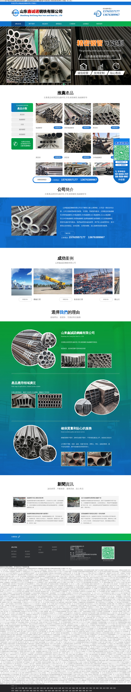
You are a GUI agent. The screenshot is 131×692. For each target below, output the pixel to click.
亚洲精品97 (10, 593)
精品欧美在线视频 (46, 662)
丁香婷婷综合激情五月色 (74, 577)
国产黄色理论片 (69, 613)
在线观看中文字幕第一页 (108, 674)
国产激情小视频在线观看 (81, 648)
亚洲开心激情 (72, 654)
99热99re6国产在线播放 (55, 643)
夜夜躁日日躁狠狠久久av (97, 616)
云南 (34, 688)
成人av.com (39, 628)
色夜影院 (69, 620)
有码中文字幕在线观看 (34, 676)
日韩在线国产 (19, 636)
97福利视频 (15, 648)
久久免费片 (35, 646)
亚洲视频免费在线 (46, 607)
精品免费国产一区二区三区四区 (57, 593)
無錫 (73, 688)
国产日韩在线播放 (20, 622)
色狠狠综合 (68, 682)
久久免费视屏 (80, 610)
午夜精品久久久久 (78, 617)
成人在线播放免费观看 (79, 587)
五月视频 (103, 597)
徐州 (70, 688)
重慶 (23, 688)
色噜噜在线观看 (112, 617)
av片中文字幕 (112, 610)
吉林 (66, 690)
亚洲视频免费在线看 (96, 610)
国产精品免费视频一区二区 (114, 581)
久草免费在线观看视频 (60, 611)
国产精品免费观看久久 (30, 584)
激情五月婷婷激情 (94, 577)
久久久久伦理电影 (71, 596)
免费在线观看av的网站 (34, 627)
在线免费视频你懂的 (30, 597)
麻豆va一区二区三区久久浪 (74, 651)
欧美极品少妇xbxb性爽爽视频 (60, 594)
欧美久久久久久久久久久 (115, 663)
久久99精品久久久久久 (8, 665)
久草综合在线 (75, 593)
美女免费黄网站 (80, 654)
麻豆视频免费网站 (65, 633)
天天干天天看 (100, 594)
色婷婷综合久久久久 (113, 570)
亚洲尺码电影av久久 (35, 599)
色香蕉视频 (107, 656)
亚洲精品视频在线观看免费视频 (85, 571)
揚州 (48, 688)
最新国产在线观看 (19, 657)
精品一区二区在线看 (52, 599)
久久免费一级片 (101, 642)
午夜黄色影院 (49, 597)
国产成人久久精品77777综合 (58, 648)
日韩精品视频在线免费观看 (115, 660)
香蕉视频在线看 (52, 650)
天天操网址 (69, 593)
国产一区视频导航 (28, 654)
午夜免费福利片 (62, 596)
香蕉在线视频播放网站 (122, 576)
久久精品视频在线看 (41, 597)
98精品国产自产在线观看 (64, 599)
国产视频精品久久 (90, 607)
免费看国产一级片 (19, 627)
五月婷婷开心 (26, 604)
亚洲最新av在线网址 (23, 570)
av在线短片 (124, 654)
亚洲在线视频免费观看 (122, 669)
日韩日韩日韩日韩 (38, 654)
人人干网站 (88, 573)
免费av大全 (14, 576)
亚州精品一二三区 (46, 673)
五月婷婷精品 (89, 591)
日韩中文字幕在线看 (35, 591)
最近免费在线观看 (77, 663)
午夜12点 (87, 625)
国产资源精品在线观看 (53, 584)
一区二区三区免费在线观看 (64, 622)
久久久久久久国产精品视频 (121, 593)
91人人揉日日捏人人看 (114, 613)
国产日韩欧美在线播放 (71, 650)
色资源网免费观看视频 (54, 674)
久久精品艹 (126, 666)
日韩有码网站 (13, 610)
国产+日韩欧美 (56, 633)
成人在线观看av (42, 659)
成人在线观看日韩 (25, 573)
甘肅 (41, 688)
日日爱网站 (93, 625)
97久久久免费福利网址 (116, 619)
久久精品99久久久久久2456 (28, 602)
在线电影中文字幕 (25, 611)
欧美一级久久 (6, 654)
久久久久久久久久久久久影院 (112, 662)
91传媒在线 (45, 628)
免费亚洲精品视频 (116, 627)
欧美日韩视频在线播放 (95, 665)
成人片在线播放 (56, 591)
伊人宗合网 (97, 630)
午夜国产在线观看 (82, 605)
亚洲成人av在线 (28, 663)
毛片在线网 (75, 614)
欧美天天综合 (103, 614)
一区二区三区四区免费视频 (77, 630)
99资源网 (47, 640)
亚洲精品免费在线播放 (63, 590)
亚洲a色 (98, 607)
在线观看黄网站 (71, 597)
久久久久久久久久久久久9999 (87, 666)
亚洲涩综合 (55, 653)
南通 (59, 688)
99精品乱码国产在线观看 (71, 602)
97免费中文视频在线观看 (78, 627)
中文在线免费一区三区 (92, 628)
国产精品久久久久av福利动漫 (37, 625)
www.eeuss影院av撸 (110, 577)
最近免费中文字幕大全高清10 (9, 650)
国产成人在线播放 (116, 594)
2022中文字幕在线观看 (17, 662)
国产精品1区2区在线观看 (28, 682)
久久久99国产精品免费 (57, 659)
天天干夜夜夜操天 (115, 656)
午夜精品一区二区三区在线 (16, 587)
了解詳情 (67, 233)
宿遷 (77, 688)
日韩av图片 (95, 639)
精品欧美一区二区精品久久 (107, 630)
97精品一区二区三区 (56, 662)
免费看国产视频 (6, 584)
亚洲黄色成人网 (37, 639)
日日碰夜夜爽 (56, 623)
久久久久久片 (77, 623)
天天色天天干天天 (101, 659)
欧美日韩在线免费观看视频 (76, 570)
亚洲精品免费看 (13, 651)
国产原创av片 (67, 630)
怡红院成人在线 (105, 665)
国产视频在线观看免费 (125, 677)
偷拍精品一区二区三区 (85, 616)
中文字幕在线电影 (14, 674)
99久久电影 (98, 637)
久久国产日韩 (7, 683)
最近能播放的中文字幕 (26, 646)
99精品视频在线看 (102, 677)
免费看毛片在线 (6, 602)
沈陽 (56, 690)
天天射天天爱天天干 (34, 674)
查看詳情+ (58, 127)
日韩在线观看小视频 (98, 669)
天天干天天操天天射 (66, 634)
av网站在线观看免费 (70, 669)
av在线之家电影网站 (58, 608)
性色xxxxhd (97, 571)
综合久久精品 (74, 657)
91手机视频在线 (71, 662)
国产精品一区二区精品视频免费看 (12, 611)
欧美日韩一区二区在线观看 (122, 631)
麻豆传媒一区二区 (13, 677)
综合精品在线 (77, 613)
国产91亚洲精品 (10, 604)
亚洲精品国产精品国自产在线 (108, 599)
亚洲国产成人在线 (62, 676)
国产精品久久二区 (87, 620)
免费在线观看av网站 (104, 660)
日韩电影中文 (24, 676)
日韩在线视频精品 (44, 613)
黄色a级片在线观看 (118, 611)
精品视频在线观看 (103, 628)
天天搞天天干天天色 (92, 677)
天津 (19, 688)
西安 (59, 690)
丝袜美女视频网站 (96, 620)
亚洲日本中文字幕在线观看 (77, 588)
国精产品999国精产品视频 (101, 570)
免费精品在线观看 (123, 570)
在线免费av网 (16, 668)
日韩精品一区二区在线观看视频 (91, 656)
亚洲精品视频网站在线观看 (32, 577)
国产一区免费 (40, 588)
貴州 (38, 688)
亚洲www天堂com (66, 607)
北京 (12, 688)
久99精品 (85, 662)
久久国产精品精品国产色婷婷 (53, 579)
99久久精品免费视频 (9, 627)
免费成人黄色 (123, 656)
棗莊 (97, 688)
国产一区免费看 (6, 605)
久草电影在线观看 (104, 668)
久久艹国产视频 (6, 623)
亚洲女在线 (68, 627)
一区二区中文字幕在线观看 (35, 581)
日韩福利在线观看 (90, 596)
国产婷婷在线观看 (121, 671)
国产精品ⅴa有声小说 (44, 680)
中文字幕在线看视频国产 (27, 579)
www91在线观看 (47, 648)
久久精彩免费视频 (73, 636)
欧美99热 (71, 668)
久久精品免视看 (66, 657)
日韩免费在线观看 (102, 623)
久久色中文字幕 (108, 594)
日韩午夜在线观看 (4, 677)
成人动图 (40, 608)
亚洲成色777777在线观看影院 (53, 636)
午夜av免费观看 (43, 587)
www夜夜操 (21, 651)
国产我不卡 (41, 671)
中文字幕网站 (24, 668)
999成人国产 (58, 607)
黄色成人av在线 (52, 570)
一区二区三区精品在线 (13, 669)
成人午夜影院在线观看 (24, 677)
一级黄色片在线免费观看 (92, 660)
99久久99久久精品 (101, 645)
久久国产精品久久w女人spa (81, 653)
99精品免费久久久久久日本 (17, 582)
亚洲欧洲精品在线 (10, 630)
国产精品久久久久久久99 (16, 605)
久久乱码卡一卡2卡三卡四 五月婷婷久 (70, 671)
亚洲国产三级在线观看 (113, 640)
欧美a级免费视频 (88, 579)
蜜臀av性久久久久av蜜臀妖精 (79, 680)
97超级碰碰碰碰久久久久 (113, 634)
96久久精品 (44, 599)
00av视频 (6, 625)
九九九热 (97, 576)
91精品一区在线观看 (81, 600)
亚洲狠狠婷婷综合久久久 (55, 677)
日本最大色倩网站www (78, 579)
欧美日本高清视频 (28, 587)
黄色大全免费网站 (73, 590)
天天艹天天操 (91, 637)
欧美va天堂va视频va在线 (32, 680)
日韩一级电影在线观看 (15, 602)
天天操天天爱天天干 (56, 663)
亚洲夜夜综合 (14, 616)
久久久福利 (80, 619)
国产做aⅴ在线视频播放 (20, 633)
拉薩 (73, 690)
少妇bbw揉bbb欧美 (43, 660)
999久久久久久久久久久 (21, 671)
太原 (70, 690)
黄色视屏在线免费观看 (112, 637)
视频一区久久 (81, 573)
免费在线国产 (31, 643)
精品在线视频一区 (43, 642)
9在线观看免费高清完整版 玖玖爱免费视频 (86, 642)
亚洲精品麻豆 (3, 607)
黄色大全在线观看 (33, 623)
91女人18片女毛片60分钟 (42, 619)
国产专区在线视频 (91, 605)
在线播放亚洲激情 (27, 605)
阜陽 (31, 690)
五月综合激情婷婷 (89, 630)
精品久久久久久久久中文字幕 (114, 659)
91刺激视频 (120, 642)
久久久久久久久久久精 (11, 673)
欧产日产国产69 (120, 591)
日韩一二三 (85, 682)
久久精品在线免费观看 (101, 650)
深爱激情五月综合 (103, 682)
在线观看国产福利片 (53, 587)
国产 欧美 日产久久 (23, 648)
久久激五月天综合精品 (47, 639)
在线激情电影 (23, 669)
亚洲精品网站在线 (80, 596)
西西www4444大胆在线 (85, 593)
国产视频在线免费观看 (88, 619)
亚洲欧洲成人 (105, 663)
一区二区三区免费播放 (57, 630)
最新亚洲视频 (107, 582)
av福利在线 (113, 574)
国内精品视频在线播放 (102, 587)
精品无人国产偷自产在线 (110, 608)
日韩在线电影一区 (121, 653)
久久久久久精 (55, 651)
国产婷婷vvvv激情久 (37, 620)
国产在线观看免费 (51, 668)
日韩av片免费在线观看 (100, 596)
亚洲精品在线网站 (121, 668)
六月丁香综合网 (118, 602)
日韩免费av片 (19, 571)
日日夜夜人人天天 (63, 605)
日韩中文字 (94, 573)
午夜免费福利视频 (102, 622)
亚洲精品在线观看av (101, 625)
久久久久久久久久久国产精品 (47, 669)
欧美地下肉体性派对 (102, 653)
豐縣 (80, 690)
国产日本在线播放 (47, 608)
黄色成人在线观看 (91, 650)
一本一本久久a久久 (96, 593)
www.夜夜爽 (81, 625)
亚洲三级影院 (17, 631)
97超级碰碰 (36, 669)
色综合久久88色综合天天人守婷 (60, 654)
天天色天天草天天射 (121, 574)
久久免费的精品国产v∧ (9, 599)
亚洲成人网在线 (85, 659)
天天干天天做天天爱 (77, 620)
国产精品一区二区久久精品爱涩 (93, 646)
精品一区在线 (9, 679)
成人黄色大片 (78, 682)
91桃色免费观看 (91, 636)
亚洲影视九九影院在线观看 (55, 573)
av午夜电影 (35, 659)
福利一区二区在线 (20, 656)
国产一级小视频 (11, 671)
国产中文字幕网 (62, 637)
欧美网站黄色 (125, 663)
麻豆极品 (107, 585)
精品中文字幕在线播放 (57, 588)
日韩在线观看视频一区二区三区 (110, 600)
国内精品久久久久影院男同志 (45, 623)
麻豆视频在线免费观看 (98, 651)
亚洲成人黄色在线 (36, 665)
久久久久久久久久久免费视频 (53, 646)
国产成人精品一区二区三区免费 (42, 590)
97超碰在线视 (116, 677)
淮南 (46, 690)
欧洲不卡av (87, 673)
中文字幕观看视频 (121, 646)
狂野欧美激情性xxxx (112, 614)
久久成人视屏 (21, 673)
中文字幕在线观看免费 (66, 579)
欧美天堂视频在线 (44, 676)
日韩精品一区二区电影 (86, 651)
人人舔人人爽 (87, 654)
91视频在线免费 (97, 663)
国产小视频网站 (44, 571)
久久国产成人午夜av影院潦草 (109, 666)
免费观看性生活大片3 (95, 599)
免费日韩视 (76, 673)
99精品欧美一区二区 (37, 614)
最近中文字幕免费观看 (50, 625)
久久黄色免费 (76, 574)
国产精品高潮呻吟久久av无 (70, 585)
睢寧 (77, 690)
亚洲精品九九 (119, 639)
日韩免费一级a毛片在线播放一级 (23, 620)
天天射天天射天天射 (92, 680)
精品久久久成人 (85, 623)
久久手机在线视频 (27, 634)
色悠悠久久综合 (58, 679)
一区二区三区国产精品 (125, 640)
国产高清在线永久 (89, 604)
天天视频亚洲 (63, 620)
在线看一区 (31, 650)
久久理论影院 (12, 659)
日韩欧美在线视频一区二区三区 (112, 679)
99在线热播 (62, 680)
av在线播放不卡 (64, 636)
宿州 (27, 690)
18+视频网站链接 (81, 602)
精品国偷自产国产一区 (46, 591)
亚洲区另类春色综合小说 (62, 668)
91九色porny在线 (76, 674)
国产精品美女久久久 (25, 653)
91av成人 (6, 659)
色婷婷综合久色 (10, 663)
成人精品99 (51, 660)
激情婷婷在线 (72, 660)
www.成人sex (107, 619)
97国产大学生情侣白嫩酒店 (55, 619)
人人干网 (83, 574)
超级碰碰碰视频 (81, 640)
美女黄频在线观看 (32, 630)
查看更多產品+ (42, 179)
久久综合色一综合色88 (95, 627)
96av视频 (35, 608)
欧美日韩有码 (116, 579)
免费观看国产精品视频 (72, 625)
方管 (22, 124)
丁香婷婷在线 (84, 613)
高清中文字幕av (120, 607)
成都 (53, 690)
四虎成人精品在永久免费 (8, 682)
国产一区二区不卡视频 (110, 639)
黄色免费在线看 (88, 581)
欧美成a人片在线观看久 (97, 611)
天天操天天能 (28, 610)
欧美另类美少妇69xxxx (121, 625)
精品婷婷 (44, 605)
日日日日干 (14, 683)
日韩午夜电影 (104, 576)
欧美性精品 (87, 627)
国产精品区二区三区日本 (14, 646)
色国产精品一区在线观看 (75, 576)
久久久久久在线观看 (113, 650)
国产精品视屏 (16, 639)
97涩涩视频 (74, 571)
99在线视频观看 (42, 630)
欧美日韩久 (60, 640)
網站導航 (14, 547)
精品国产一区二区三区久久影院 (104, 657)
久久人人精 (66, 600)
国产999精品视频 (26, 666)
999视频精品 (7, 582)
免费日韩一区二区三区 (67, 677)
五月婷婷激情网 (33, 645)
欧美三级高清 (96, 668)
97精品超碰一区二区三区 (84, 657)
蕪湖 (49, 690)
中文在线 (91, 676)
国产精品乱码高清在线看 (23, 588)
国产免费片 (24, 631)
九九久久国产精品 (85, 634)
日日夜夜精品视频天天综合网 (82, 665)
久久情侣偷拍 (45, 620)
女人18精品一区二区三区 (38, 616)
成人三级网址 (72, 600)
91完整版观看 (93, 622)
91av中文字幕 (3, 581)
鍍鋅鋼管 (22, 129)
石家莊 (17, 690)
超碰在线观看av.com (116, 571)
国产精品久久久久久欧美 (116, 605)
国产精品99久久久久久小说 (74, 594)
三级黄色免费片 (4, 642)
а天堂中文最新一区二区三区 (73, 582)
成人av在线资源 (49, 657)
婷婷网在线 (61, 587)
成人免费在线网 (60, 602)
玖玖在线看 (34, 617)
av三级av (64, 662)
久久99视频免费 (102, 588)
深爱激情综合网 (43, 574)
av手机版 (2, 679)
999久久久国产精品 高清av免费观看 (21, 591)
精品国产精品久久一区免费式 (31, 660)
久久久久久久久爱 (27, 665)
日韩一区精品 (39, 622)
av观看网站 (18, 579)
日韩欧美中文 (98, 633)
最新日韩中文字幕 (46, 651)
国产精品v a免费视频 (111, 591)
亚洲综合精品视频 (67, 619)
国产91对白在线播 (99, 619)
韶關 (83, 688)
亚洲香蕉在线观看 (81, 633)
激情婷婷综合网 (22, 574)
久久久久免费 (101, 585)
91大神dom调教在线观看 (100, 604)
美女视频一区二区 (26, 619)
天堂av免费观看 (119, 604)
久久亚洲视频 (112, 668)
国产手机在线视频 (22, 576)
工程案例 (72, 24)
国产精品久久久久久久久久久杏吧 (56, 682)
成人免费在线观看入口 (22, 613)
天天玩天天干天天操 (85, 599)
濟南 (90, 688)
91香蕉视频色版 (85, 645)
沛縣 (83, 690)
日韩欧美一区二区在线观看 (114, 654)
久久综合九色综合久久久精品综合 (67, 581)
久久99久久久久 (8, 591)
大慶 (63, 690)
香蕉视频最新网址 (90, 602)
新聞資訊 (59, 24)
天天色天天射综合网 (59, 585)
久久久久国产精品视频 (68, 665)
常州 (66, 688)
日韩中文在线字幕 (12, 642)
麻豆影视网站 (120, 617)
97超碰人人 (21, 617)
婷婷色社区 (53, 602)
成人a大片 (93, 657)
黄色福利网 (121, 680)
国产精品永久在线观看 (85, 671)
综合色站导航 (59, 665)
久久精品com (88, 597)
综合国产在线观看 (40, 640)
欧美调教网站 (53, 640)
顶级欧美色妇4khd (4, 587)
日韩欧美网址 (39, 648)
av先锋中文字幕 (79, 669)
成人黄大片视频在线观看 (30, 657)
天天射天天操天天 (64, 576)
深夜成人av (88, 631)
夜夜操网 (12, 622)
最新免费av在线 (50, 679)
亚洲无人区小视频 (61, 582)
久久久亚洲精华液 (78, 668)
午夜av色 (102, 656)
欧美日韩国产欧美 (8, 637)
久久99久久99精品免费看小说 (65, 614)
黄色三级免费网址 (126, 605)
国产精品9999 (7, 616)
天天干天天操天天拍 (10, 645)
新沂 (87, 690)
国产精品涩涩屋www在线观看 (119, 657)
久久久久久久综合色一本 (45, 610)
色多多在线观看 (18, 604)
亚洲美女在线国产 (41, 668)
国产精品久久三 (125, 659)
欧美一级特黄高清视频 (50, 582)
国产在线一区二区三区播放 (92, 640)
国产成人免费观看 (25, 594)
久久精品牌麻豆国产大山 (52, 605)
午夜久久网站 (84, 674)
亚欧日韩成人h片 (28, 651)
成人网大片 (23, 577)
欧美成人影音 (14, 614)
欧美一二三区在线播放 (31, 600)
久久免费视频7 (56, 666)
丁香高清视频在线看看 (36, 677)
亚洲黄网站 (46, 581)
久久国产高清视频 (100, 590)
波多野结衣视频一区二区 (80, 643)
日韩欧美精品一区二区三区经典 (38, 594)
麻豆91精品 (108, 642)
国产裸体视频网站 (92, 662)
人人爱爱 (114, 607)
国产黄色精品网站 (54, 680)
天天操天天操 (124, 582)
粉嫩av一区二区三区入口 (27, 639)
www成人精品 (20, 683)
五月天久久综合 (37, 673)
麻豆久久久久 (126, 660)
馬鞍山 (42, 690)
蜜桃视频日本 (35, 610)
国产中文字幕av (34, 611)
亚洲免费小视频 (110, 604)
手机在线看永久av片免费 (32, 574)
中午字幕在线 (126, 639)
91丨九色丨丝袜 (10, 619)
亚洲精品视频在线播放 (46, 596)
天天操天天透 (73, 610)
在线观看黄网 (47, 588)
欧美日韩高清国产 (98, 676)
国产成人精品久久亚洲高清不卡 (9, 574)
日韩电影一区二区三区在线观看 (116, 587)
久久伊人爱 (110, 622)
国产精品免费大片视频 (93, 613)
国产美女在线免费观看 (122, 610)
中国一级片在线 (45, 637)
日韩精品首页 (120, 682)
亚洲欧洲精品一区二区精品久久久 (15, 660)
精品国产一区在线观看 (119, 584)
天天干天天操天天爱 (113, 623)
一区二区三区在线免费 (73, 591)
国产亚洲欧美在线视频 (66, 674)
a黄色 (53, 607)
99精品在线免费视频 (50, 600)
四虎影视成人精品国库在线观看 (24, 659)
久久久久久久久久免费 (84, 622)
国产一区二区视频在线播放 (60, 577)
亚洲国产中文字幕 (112, 576)
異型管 (22, 114)
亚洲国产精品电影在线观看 (113, 588)
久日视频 (74, 619)
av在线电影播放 (65, 660)
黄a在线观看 (26, 581)
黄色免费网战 (93, 645)
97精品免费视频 (56, 645)
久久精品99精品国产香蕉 (103, 605)
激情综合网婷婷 (105, 610)
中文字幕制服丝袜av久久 (30, 582)
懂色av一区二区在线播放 (99, 591)
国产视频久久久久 (48, 671)
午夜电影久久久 (108, 579)
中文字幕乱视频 (30, 679)
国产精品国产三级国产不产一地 (44, 633)
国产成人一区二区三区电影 (31, 642)
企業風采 (86, 24)
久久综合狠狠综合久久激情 (107, 593)
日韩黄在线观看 (27, 636)
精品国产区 (52, 613)
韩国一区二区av (70, 653)
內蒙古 (30, 688)
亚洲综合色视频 (55, 576)
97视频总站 (63, 646)
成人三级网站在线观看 (28, 590)
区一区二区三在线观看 (67, 663)
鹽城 (51, 688)
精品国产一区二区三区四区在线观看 (39, 573)
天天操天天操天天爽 (88, 663)
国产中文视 (18, 676)
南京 (44, 688)
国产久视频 (30, 669)
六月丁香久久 (98, 666)
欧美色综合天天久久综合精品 (65, 673)
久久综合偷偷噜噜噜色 (19, 608)
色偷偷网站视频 (11, 636)
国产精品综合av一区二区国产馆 (56, 628)
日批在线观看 (125, 602)
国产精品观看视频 (68, 587)
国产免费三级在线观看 (111, 671)
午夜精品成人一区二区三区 (41, 682)
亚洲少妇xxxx (6, 610)
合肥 (24, 690)
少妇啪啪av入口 (96, 597)
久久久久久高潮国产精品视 (19, 600)
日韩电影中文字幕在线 (72, 646)
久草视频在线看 (107, 636)
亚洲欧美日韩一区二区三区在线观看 (60, 610)
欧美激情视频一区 (108, 611)
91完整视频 (100, 573)
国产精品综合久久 (19, 663)
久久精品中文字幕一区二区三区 (70, 573)
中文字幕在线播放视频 (86, 582)
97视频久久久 (76, 611)
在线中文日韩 (110, 584)
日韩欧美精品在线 (85, 594)
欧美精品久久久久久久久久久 (50, 614)
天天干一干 (120, 666)
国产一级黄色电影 (36, 663)
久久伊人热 (109, 596)
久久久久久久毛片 (8, 608)
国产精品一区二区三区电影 (37, 666)
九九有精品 (49, 594)
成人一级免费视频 (117, 596)
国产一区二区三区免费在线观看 (15, 640)
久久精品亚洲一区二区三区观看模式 (14, 590)
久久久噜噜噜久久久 (44, 656)
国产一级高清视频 (60, 650)
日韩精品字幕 (99, 631)
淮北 (38, 690)
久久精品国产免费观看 (98, 579)
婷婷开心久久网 (13, 588)
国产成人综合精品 (24, 674)
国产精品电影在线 (44, 674)
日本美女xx (84, 628)
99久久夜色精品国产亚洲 (22, 596)
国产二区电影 (62, 653)
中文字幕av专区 (32, 570)
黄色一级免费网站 (37, 651)
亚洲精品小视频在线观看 (9, 643)
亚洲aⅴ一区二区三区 (117, 636)
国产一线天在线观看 (32, 633)
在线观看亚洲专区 (21, 680)
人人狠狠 (77, 584)
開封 (114, 688)
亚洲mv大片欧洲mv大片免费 (117, 651)
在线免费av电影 (83, 637)
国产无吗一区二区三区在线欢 (43, 602)
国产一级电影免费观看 (85, 611)
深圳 (87, 688)
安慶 (34, 690)
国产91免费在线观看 (55, 634)
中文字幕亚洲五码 (81, 660)
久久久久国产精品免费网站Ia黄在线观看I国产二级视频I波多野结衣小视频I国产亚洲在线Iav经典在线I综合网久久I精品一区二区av (36, 0)
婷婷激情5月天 (53, 676)
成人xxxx (42, 577)
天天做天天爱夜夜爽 (94, 682)
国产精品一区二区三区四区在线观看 (75, 604)
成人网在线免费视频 (99, 679)
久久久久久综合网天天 (35, 604)
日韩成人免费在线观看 (41, 584)
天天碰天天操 (75, 622)
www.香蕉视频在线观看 (67, 643)
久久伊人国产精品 (79, 679)
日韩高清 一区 (41, 600)
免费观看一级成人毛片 (49, 611)
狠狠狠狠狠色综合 (67, 608)
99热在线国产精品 (83, 614)
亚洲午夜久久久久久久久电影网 (95, 608)
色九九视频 (37, 613)
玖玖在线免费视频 (9, 657)
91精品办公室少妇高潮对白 (31, 656)
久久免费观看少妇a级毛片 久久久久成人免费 (98, 648)
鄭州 (107, 688)
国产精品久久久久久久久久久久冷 (18, 628)
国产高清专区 (21, 642)
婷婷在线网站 (94, 654)
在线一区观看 (68, 680)
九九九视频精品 (119, 597)
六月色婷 (118, 599)
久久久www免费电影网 (39, 579)
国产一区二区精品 (97, 617)
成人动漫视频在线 (70, 648)
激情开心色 (19, 599)
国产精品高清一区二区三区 (85, 590)
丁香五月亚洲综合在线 (9, 676)
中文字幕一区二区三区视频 (53, 617)
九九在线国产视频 (66, 571)
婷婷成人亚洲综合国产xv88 (22, 645)
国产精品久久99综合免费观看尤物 (117, 665)
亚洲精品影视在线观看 (93, 614)
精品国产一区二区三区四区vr (9, 613)
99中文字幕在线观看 (48, 585)
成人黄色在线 (93, 587)
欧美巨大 (105, 669)
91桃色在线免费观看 (120, 577)
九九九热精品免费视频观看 (33, 637)
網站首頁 (18, 24)
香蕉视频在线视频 (49, 577)
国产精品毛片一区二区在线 (11, 617)
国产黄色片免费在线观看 (16, 634)
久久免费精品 (63, 645)
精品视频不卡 (93, 659)
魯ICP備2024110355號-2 (82, 559)
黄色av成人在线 (89, 574)
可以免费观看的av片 (33, 671)
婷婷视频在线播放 (78, 656)
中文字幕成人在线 (111, 643)
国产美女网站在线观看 (105, 571)
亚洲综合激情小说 (46, 663)
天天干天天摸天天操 (76, 659)
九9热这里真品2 (79, 581)
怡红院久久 (102, 577)
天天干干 (88, 643)
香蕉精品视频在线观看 (108, 633)
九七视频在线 (64, 591)
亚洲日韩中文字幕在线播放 (17, 584)
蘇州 (63, 688)
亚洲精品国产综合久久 (109, 631)
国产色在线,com (76, 666)
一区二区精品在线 (41, 617)
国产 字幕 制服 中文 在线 (22, 630)
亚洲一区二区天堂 (115, 582)
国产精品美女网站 (88, 669)
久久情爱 (41, 611)
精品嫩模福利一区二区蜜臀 (91, 588)
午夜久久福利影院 (7, 600)
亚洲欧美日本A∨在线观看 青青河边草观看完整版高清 (115, 620)
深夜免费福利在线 (104, 613)
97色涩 (122, 579)
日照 (94, 688)
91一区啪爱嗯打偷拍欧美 (14, 594)
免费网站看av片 (48, 645)
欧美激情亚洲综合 (47, 654)
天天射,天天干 (27, 585)
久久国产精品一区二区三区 (88, 576)
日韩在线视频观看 (101, 643)
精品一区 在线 (78, 662)
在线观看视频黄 (94, 623)
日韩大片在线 (101, 671)
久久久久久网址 (92, 653)
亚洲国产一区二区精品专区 (70, 640)
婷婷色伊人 (8, 614)
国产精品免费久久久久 (66, 666)
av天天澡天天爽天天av (30, 683)
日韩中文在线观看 (98, 574)
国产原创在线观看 (113, 680)
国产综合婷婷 (54, 673)
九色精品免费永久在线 (125, 585)
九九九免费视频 (123, 673)
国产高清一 (20, 585)
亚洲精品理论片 (94, 634)
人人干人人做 (99, 636)
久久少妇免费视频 (36, 605)
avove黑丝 (50, 642)
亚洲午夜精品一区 (32, 668)
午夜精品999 (82, 591)
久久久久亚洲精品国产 (42, 570)
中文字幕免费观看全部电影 (90, 585)
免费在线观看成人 (121, 614)
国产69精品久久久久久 (9, 656)
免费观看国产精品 (74, 599)
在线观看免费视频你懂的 (29, 640)
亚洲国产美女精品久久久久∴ (115, 628)
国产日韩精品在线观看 (103, 680)
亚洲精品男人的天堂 (115, 616)
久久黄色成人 (13, 623)
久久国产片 (104, 637)
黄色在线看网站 (18, 665)
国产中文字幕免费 (10, 620)
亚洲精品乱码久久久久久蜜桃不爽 (31, 571)
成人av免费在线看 (88, 617)
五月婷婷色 (101, 639)
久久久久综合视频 (110, 625)
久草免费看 (13, 680)
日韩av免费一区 (101, 662)
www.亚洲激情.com (60, 613)
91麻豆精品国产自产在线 (34, 596)
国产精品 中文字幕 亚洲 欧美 (50, 622)
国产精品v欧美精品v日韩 (67, 574)
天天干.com (126, 579)
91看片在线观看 (126, 627)
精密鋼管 (22, 134)
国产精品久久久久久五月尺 (53, 574)
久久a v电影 (103, 584)
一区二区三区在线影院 (5, 662)
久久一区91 (30, 613)
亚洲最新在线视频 (68, 628)
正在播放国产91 (41, 582)
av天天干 (33, 619)
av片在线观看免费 (87, 668)
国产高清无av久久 (53, 637)
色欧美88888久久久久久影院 (17, 654)
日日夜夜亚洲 (115, 590)
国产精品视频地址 (96, 581)
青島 (101, 688)
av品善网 (87, 587)
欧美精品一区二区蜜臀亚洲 (25, 614)
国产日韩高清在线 (100, 602)
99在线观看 (75, 608)
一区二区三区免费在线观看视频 (14, 581)
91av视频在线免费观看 (36, 585)
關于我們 (32, 24)
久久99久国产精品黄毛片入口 (13, 573)
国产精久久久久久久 (14, 577)
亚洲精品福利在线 (44, 643)
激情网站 (38, 643)
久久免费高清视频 (47, 653)
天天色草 (124, 596)
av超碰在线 (94, 643)
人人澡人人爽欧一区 (87, 639)
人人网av (26, 627)
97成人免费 (123, 634)
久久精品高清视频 (35, 593)
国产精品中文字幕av (61, 656)
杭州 (104, 688)
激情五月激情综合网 (95, 584)
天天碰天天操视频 (124, 662)
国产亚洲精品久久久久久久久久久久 (49, 627)
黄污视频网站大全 (103, 654)
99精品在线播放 (103, 640)
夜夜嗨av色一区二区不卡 (73, 637)
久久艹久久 (107, 616)
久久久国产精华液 (81, 650)
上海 (16, 688)
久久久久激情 (33, 588)
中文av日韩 (87, 610)
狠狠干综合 (93, 594)
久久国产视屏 (67, 659)
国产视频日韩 (11, 596)
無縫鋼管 (22, 119)
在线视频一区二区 (46, 604)
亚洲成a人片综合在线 (30, 622)
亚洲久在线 (70, 611)
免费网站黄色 (106, 676)
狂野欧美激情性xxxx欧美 (124, 650)
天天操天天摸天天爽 (61, 625)
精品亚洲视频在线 (25, 625)
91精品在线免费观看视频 (68, 679)
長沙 (20, 690)
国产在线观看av (114, 648)
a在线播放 (49, 659)
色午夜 (94, 590)
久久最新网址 (66, 588)
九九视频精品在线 (88, 679)
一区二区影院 (73, 633)
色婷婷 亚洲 (82, 631)
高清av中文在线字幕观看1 (19, 679)
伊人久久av (73, 642)
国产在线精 (80, 585)
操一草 (73, 682)
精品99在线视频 (91, 633)
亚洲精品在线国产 (45, 593)
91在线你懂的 (42, 646)
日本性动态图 (58, 631)
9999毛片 (93, 631)
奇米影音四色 (41, 636)
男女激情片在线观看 (5, 628)
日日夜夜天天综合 (82, 636)
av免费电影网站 (26, 599)
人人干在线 (3, 570)
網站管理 (72, 559)
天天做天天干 (61, 627)
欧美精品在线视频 (29, 607)
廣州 (80, 688)
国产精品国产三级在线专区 (67, 623)
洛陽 (111, 688)
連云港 (56, 688)
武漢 (12, 690)
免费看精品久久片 (124, 679)
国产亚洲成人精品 (84, 577)
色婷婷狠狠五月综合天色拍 (65, 616)
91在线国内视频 (46, 634)
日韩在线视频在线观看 (89, 570)
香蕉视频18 (40, 645)
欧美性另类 (36, 587)
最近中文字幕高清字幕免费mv (78, 607)
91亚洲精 (123, 599)
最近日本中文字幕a (114, 585)
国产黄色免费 (11, 579)
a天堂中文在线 (23, 637)
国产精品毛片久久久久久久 (74, 645)
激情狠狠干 (104, 581)
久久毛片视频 (106, 574)
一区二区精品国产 (53, 581)
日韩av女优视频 (9, 668)
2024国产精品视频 (84, 584)
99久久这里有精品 (75, 634)
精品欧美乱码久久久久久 (112, 673)
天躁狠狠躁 (12, 571)
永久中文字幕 (11, 607)
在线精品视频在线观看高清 (80, 677)
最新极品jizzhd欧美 (111, 653)
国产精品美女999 (103, 634)
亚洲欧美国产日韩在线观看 (18, 597)
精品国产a (32, 653)
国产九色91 (105, 617)
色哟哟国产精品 (29, 673)
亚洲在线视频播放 (57, 657)
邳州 (90, 690)
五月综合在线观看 (17, 593)
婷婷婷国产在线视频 (55, 620)
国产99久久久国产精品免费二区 (41, 631)
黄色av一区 (58, 660)
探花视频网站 (13, 585)
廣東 (26, 688)
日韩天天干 (30, 631)
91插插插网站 (70, 656)
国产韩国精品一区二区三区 (51, 616)
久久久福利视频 (109, 602)
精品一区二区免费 (16, 666)
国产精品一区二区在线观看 (59, 639)
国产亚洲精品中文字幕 (83, 676)
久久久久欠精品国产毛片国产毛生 (70, 631)
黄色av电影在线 (40, 657)
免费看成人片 (81, 646)
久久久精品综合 (15, 653)
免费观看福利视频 (122, 622)
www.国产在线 (118, 674)
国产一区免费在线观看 (11, 570)
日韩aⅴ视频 (28, 617)
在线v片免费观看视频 (39, 576)
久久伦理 (127, 651)
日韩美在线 (109, 590)
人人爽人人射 (18, 619)
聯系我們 (99, 24)
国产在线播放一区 (27, 662)
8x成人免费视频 (29, 608)
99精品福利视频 (122, 623)
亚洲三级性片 (32, 648)
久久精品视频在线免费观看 (25, 616)
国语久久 (81, 673)
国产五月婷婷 (10, 633)
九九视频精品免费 (4, 651)
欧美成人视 (107, 651)
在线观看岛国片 (112, 669)
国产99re (115, 622)
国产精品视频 (75, 616)
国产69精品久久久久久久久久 (121, 633)
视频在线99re (45, 677)
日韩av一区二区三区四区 (120, 630)
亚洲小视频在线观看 (107, 627)
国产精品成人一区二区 (97, 582)
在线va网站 (51, 631)
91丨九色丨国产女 (57, 642)
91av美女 (60, 571)
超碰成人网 (64, 597)
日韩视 (53, 604)
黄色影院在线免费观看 (14, 625)
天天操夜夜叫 (8, 666)
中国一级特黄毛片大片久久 (41, 650)
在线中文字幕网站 (37, 662)
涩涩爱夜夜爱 (30, 576)
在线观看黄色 (9, 639)
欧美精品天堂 (20, 610)
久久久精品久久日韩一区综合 (74, 639)
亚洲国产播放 (59, 600)
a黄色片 (6, 596)
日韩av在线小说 (40, 683)
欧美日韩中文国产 (52, 571)
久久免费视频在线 (73, 605)
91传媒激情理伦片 (32, 628)
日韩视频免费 (54, 590)
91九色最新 (48, 576)
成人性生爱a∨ (38, 607)
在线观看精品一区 (80, 597)
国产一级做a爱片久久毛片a (110, 573)
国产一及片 (49, 630)
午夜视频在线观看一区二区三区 (67, 584)
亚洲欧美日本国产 (37, 634)
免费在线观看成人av (20, 607)
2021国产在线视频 (110, 597)
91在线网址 (109, 677)
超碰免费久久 (3, 640)
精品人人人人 (66, 570)
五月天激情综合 (63, 651)
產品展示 (45, 24)
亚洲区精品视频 (27, 593)
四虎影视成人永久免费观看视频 (94, 600)
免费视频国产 (77, 628)
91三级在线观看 (113, 682)
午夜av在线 (55, 596)
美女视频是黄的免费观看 (22, 643)
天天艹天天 (114, 642)
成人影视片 (59, 570)
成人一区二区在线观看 (105, 607)
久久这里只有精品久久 (23, 623)
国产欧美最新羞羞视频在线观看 (109, 646)
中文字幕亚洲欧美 (83, 608)
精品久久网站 (52, 656)
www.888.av (16, 637)
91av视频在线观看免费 (39, 679)
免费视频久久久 (8, 648)
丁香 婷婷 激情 (57, 597)
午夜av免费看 (57, 671)
